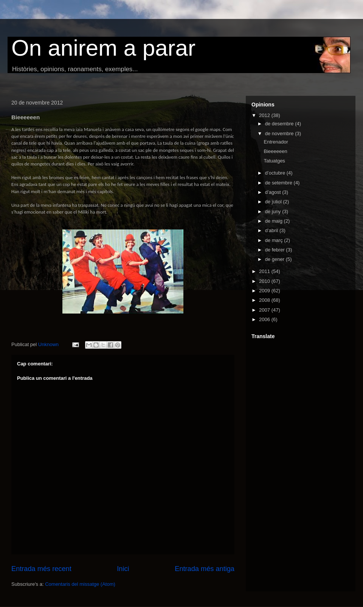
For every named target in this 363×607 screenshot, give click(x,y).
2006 (265, 319)
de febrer (275, 250)
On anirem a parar (103, 48)
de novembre (280, 133)
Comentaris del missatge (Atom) (80, 584)
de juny (273, 211)
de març (274, 240)
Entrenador (276, 142)
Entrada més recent (41, 569)
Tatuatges (274, 161)
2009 (265, 290)
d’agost (273, 192)
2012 (265, 115)
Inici (123, 569)
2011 (265, 271)
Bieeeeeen (275, 151)
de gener (275, 259)
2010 (265, 281)
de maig (274, 221)
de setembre (279, 183)
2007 (265, 310)
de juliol (274, 201)
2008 (265, 300)
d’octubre (276, 173)
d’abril (272, 230)
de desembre (280, 123)
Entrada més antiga (204, 569)
